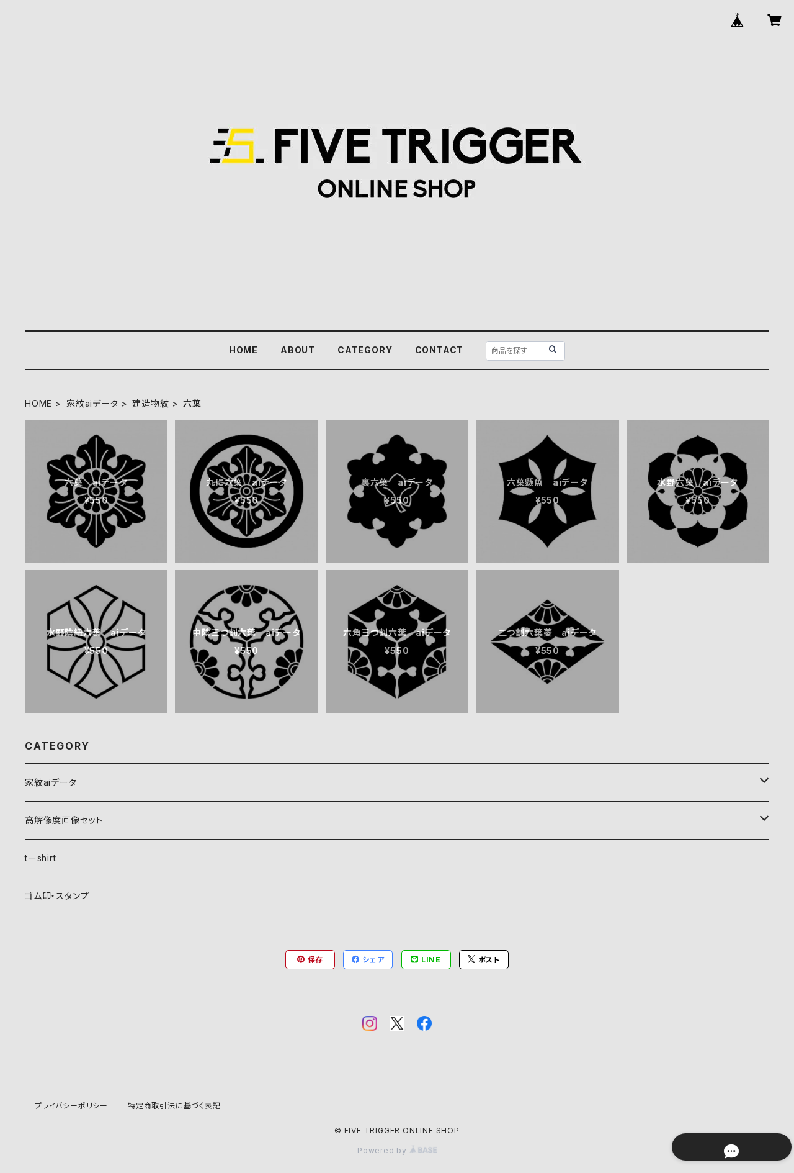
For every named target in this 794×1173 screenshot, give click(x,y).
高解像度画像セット (64, 820)
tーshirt (40, 858)
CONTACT (439, 350)
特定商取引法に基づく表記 (174, 1105)
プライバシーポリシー (71, 1105)
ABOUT (297, 350)
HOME (243, 350)
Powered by (397, 1150)
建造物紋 (150, 403)
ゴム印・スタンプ (57, 895)
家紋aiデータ (92, 403)
